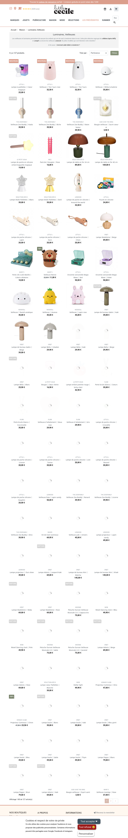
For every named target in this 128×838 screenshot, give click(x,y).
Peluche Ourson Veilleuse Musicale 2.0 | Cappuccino (78, 610)
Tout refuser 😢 (87, 827)
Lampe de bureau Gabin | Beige (22, 347)
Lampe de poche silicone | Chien (78, 237)
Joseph (36, 41)
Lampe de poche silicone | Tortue (49, 460)
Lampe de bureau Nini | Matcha (78, 572)
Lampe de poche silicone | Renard (106, 460)
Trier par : (83, 53)
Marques (14, 20)
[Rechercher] (115, 18)
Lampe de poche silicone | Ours (49, 237)
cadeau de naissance (47, 2)
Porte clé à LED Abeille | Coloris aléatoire (21, 275)
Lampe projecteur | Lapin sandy (106, 535)
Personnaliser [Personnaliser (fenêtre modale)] (86, 833)
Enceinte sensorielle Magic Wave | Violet (106, 275)
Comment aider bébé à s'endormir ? (68, 45)
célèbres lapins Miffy (109, 38)
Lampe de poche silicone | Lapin (21, 237)
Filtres (114, 53)
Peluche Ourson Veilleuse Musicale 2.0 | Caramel (78, 647)
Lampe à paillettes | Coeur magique (21, 87)
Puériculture (39, 20)
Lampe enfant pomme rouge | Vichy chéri (78, 384)
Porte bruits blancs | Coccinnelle (22, 422)
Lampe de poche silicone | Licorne (21, 460)
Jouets (25, 20)
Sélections (73, 20)
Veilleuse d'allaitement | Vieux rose (50, 422)
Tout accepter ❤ (89, 821)
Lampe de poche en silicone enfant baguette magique (22, 162)
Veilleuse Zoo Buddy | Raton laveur (78, 124)
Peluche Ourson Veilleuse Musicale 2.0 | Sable (50, 647)
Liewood (58, 41)
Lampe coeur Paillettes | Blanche (50, 685)
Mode (62, 20)
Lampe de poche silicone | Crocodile (106, 422)
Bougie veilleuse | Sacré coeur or (106, 124)
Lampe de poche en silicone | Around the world (78, 200)
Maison (52, 20)
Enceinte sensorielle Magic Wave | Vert (78, 275)
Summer (106, 20)
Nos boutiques (17, 812)
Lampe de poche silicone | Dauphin (21, 497)
